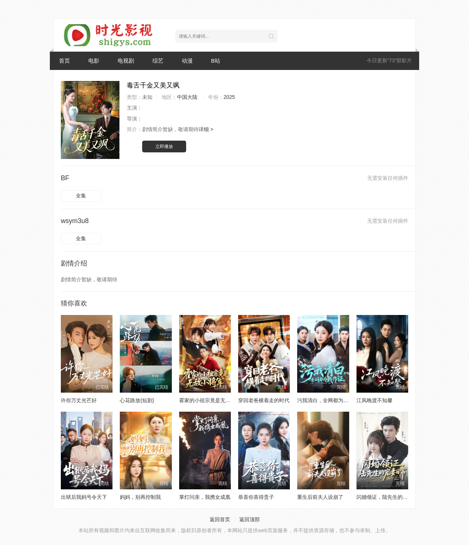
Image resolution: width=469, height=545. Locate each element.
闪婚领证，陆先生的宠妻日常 (390, 497)
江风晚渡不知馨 (374, 400)
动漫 (187, 61)
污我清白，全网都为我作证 (328, 400)
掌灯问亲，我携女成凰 (204, 497)
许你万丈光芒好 (79, 400)
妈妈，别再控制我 (140, 497)
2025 (229, 97)
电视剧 (126, 61)
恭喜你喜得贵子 (256, 497)
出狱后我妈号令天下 (84, 497)
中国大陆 (187, 97)
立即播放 (164, 146)
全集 (81, 196)
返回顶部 (249, 519)
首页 (64, 61)
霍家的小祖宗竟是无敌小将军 (212, 400)
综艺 (157, 61)
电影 (93, 61)
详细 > (206, 129)
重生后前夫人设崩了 (320, 497)
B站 (215, 61)
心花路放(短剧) (137, 400)
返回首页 (220, 519)
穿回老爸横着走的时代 (263, 400)
